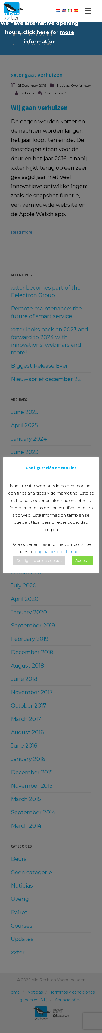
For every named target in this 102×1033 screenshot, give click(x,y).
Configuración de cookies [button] (39, 560)
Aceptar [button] (82, 560)
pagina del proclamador (59, 551)
